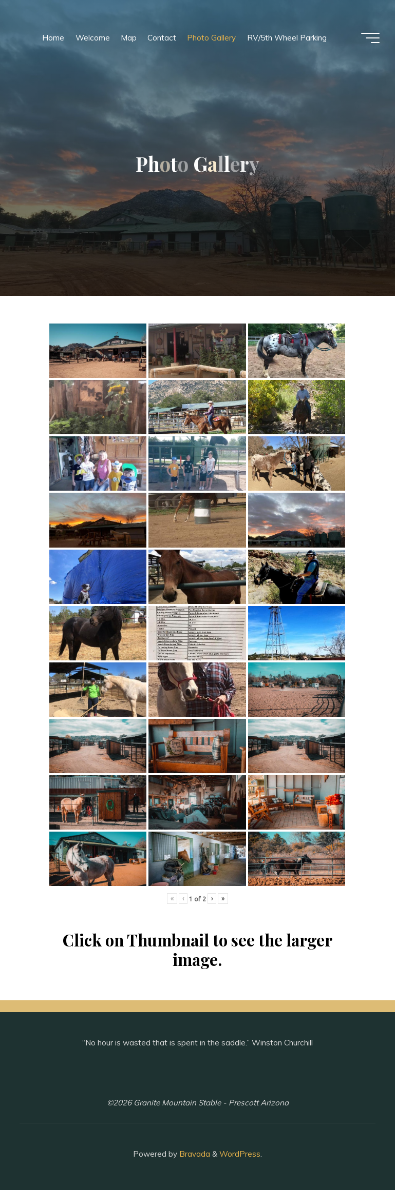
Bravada (193, 1154)
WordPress (239, 1154)
